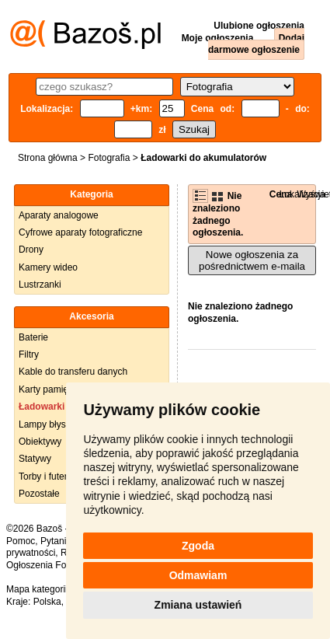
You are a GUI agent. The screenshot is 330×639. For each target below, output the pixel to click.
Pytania (55, 541)
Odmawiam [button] (198, 575)
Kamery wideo (48, 267)
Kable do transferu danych (73, 371)
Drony (31, 249)
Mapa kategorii (37, 589)
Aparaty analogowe (59, 215)
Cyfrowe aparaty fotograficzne (80, 232)
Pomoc (20, 541)
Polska (47, 601)
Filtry (29, 354)
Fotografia (109, 157)
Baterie (33, 337)
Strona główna (48, 157)
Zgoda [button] (198, 545)
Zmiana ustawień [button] (198, 605)
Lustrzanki (40, 284)
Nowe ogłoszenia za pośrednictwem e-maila (252, 260)
